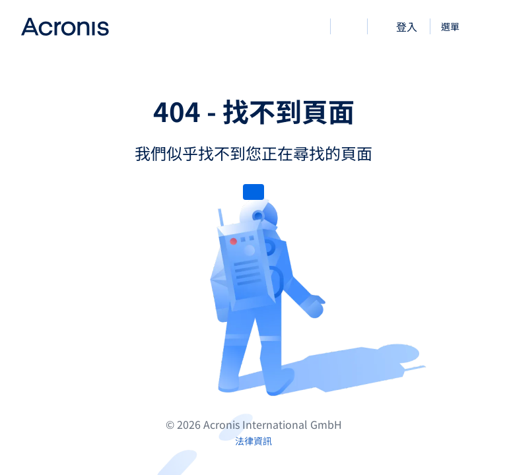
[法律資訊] (253, 440)
